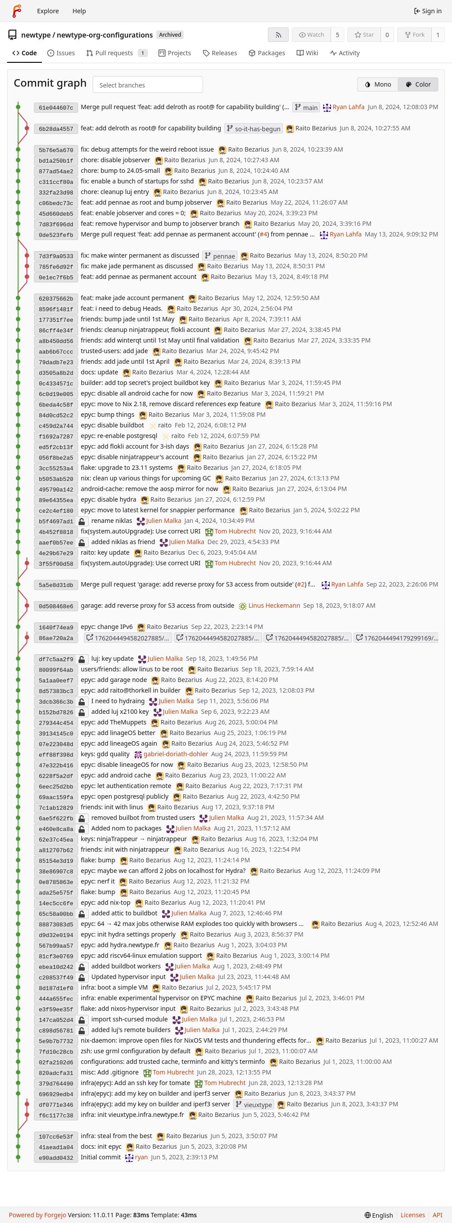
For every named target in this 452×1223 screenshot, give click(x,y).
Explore (48, 11)
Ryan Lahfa (349, 107)
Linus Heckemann (274, 605)
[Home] (16, 11)
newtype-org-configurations (105, 34)
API (437, 1215)
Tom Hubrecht (235, 531)
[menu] (379, 1215)
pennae (219, 256)
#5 (288, 107)
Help (79, 11)
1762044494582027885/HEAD (309, 638)
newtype (36, 34)
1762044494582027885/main (219, 638)
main (306, 107)
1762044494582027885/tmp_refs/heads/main (129, 638)
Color (418, 84)
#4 (263, 234)
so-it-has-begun (253, 129)
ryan (141, 1157)
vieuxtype (253, 1105)
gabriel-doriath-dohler (175, 754)
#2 (301, 584)
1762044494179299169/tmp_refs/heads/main (399, 638)
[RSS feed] (278, 34)
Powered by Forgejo (37, 1215)
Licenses (413, 1215)
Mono (377, 84)
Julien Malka (163, 520)
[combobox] (106, 85)
